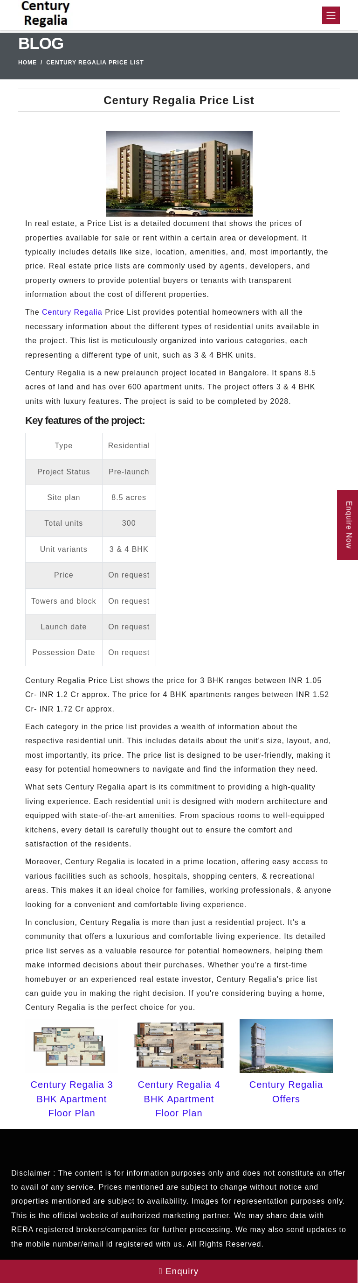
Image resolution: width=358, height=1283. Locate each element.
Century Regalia (72, 312)
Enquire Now (349, 525)
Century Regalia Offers (286, 1091)
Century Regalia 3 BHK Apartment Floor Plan (71, 1098)
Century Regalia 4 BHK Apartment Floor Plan (179, 1098)
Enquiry (179, 1271)
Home (27, 62)
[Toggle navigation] (331, 15)
